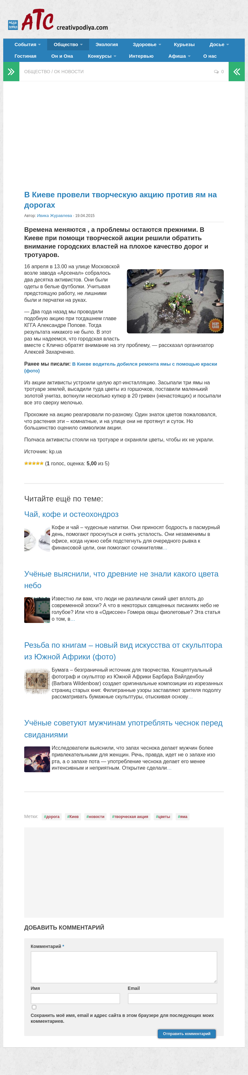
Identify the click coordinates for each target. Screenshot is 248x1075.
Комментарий (47, 954)
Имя (35, 997)
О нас (152, 62)
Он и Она (24, 62)
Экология (97, 46)
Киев (74, 825)
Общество (59, 46)
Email (134, 997)
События (23, 46)
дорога (52, 825)
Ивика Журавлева (53, 224)
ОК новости (69, 80)
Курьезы (164, 46)
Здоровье (128, 46)
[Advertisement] (124, 142)
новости (96, 825)
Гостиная (221, 46)
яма (183, 825)
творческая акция (131, 825)
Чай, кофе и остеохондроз (79, 523)
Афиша (122, 62)
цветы (164, 825)
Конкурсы (55, 62)
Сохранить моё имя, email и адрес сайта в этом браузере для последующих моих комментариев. (122, 1026)
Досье (189, 46)
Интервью (92, 62)
